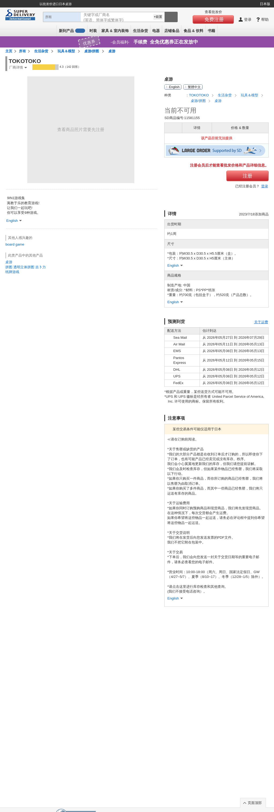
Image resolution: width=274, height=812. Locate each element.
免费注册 (214, 19)
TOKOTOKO (199, 95)
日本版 (265, 4)
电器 (156, 31)
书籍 (211, 31)
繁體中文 (194, 87)
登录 (264, 186)
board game (14, 244)
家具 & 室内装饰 (115, 31)
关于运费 (261, 322)
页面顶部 (255, 803)
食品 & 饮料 (193, 31)
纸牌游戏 (12, 272)
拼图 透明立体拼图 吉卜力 (25, 267)
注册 (247, 176)
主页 (8, 51)
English (174, 87)
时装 (93, 31)
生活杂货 (140, 31)
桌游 (8, 262)
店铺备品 (171, 31)
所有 (22, 51)
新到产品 (72, 31)
